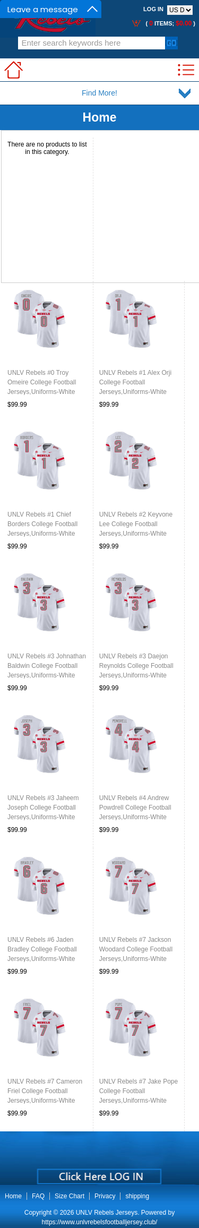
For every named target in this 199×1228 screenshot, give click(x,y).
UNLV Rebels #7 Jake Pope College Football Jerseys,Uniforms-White (138, 1091)
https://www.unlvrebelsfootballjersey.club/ (100, 1222)
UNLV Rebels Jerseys (106, 1212)
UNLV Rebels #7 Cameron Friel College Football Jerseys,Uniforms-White (44, 1091)
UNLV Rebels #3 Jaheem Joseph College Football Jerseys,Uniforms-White (43, 807)
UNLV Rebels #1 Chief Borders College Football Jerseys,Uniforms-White (42, 524)
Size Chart (69, 1196)
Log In (153, 9)
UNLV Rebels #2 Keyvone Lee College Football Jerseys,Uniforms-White (136, 524)
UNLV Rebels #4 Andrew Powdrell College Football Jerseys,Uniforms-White (135, 807)
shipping (137, 1196)
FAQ (38, 1196)
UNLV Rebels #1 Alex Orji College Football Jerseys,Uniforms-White (135, 382)
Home (100, 117)
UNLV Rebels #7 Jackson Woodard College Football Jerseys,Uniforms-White (136, 949)
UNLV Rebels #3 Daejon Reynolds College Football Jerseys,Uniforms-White (136, 665)
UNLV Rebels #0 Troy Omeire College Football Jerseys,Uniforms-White (41, 382)
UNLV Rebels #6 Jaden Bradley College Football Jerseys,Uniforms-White (42, 949)
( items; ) (169, 23)
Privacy (104, 1196)
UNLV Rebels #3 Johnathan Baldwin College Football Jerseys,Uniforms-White (46, 665)
